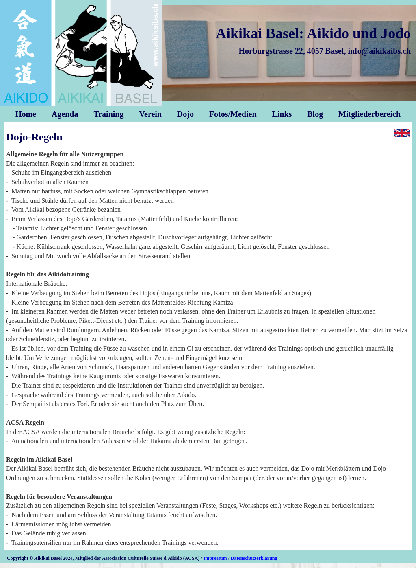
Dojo (185, 114)
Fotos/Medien (233, 114)
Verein (150, 114)
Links (282, 114)
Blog (315, 114)
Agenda (65, 114)
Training (108, 114)
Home (25, 114)
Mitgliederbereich (369, 114)
